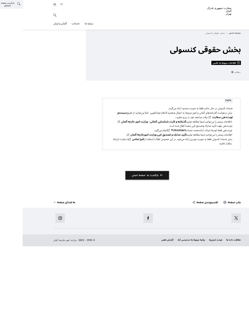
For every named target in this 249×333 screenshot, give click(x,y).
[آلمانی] (38, 4)
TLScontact (155, 217)
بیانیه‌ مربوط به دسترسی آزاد (168, 326)
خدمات (53, 23)
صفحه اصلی (211, 33)
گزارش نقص (145, 326)
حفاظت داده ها (211, 326)
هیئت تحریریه (193, 326)
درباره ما (66, 23)
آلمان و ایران (37, 23)
